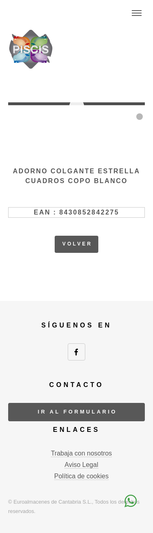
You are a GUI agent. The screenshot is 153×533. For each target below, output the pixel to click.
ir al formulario (77, 412)
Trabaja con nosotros (81, 453)
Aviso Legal (81, 464)
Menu (137, 13)
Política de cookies (81, 476)
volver (77, 244)
